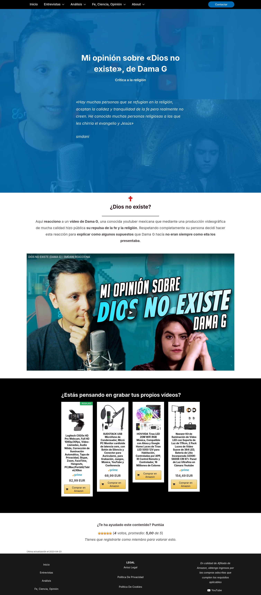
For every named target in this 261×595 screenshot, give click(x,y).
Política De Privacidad (130, 577)
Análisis (46, 582)
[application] (62, 4)
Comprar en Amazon (79, 489)
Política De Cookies (130, 586)
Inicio (46, 564)
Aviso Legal (130, 567)
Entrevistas (46, 573)
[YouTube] (214, 590)
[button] (221, 4)
